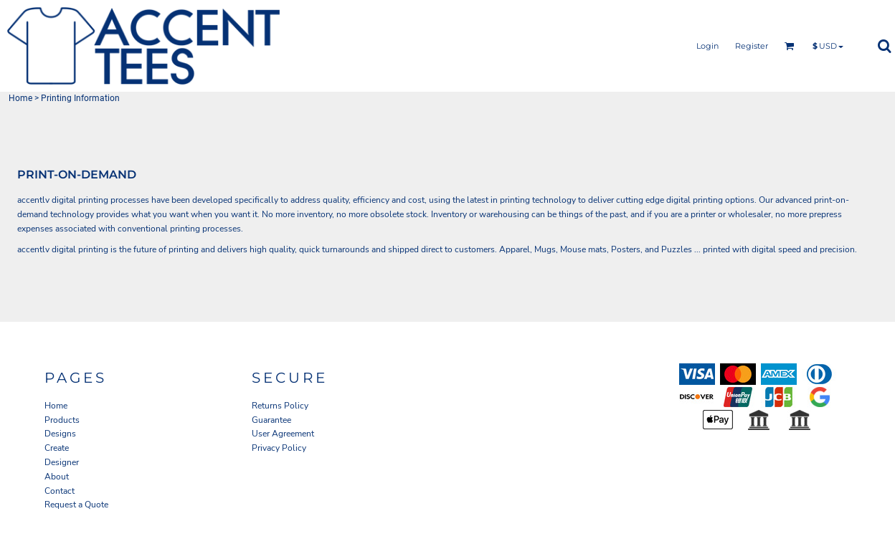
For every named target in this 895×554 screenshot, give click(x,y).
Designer (61, 462)
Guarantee (271, 420)
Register (751, 46)
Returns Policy (280, 405)
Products (62, 420)
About (56, 476)
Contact (59, 491)
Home (20, 98)
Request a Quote (76, 504)
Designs (60, 433)
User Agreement (283, 433)
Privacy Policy (279, 448)
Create (56, 448)
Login (707, 46)
